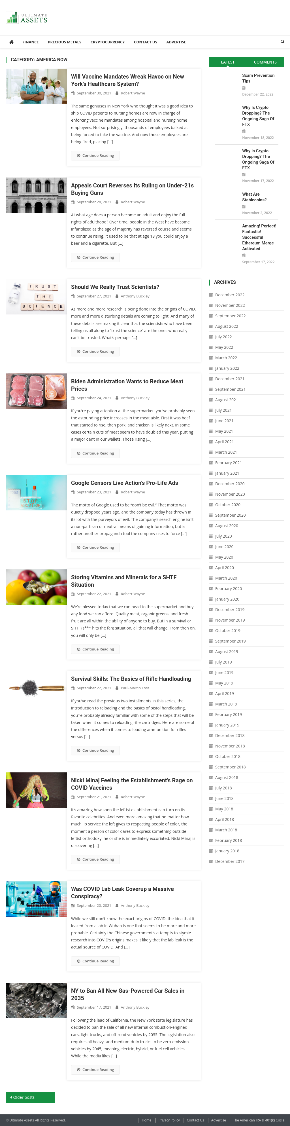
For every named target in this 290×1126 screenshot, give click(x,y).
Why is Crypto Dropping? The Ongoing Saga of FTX (258, 116)
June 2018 (224, 798)
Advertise (176, 42)
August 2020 (226, 525)
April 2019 (224, 693)
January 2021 (227, 473)
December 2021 (229, 378)
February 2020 (228, 588)
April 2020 (224, 567)
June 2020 (224, 546)
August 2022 (226, 326)
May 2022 (224, 347)
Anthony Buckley (135, 296)
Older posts (24, 1097)
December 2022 (229, 294)
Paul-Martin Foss (135, 687)
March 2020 (226, 578)
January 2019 (227, 725)
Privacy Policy (169, 1120)
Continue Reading (95, 155)
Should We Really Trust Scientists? (115, 287)
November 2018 (230, 746)
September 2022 (230, 315)
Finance (30, 42)
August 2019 (226, 651)
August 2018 (226, 777)
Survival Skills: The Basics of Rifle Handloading (131, 678)
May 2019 (224, 683)
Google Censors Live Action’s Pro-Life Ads (124, 482)
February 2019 (228, 714)
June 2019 (224, 672)
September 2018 (230, 767)
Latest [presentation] (227, 62)
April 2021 (224, 441)
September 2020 (230, 515)
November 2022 (230, 305)
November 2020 (230, 494)
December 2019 (229, 609)
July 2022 (223, 336)
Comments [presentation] (265, 62)
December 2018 (229, 735)
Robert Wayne (133, 93)
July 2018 (223, 788)
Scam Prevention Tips (258, 78)
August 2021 (226, 399)
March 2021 (226, 452)
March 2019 (226, 704)
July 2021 (223, 410)
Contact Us (145, 42)
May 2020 (224, 557)
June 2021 (224, 420)
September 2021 (230, 389)
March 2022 (226, 357)
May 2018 (224, 809)
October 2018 (227, 756)
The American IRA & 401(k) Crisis (258, 1120)
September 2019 (230, 641)
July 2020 (223, 536)
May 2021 (224, 431)
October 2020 (227, 504)
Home (147, 1120)
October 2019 (227, 630)
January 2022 (227, 368)
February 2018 (228, 840)
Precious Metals (64, 42)
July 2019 (223, 662)
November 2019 (230, 620)
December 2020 (229, 483)
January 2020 (227, 599)
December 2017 (229, 861)
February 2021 (228, 462)
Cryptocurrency (108, 42)
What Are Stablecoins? (254, 197)
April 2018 (224, 819)
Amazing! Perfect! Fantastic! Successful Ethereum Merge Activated (259, 237)
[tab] (228, 62)
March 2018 (226, 830)
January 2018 (227, 851)
